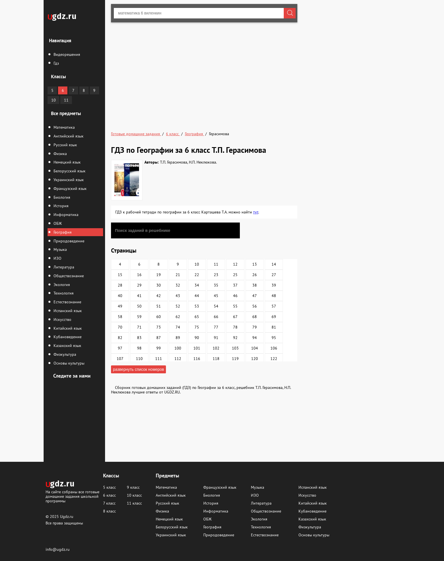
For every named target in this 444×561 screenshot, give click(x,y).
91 (216, 337)
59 (139, 316)
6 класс (109, 495)
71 (139, 327)
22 (197, 274)
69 (274, 316)
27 (274, 274)
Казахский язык (66, 345)
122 (273, 358)
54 (216, 306)
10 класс (134, 495)
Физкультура (64, 354)
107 (120, 358)
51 (158, 306)
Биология (61, 197)
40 (120, 295)
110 (139, 358)
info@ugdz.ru (58, 549)
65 (197, 316)
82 (120, 337)
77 (216, 327)
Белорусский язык (69, 170)
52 (178, 306)
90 (197, 337)
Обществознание (68, 275)
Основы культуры (68, 363)
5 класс (109, 487)
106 (273, 348)
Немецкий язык (66, 162)
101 (196, 348)
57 (274, 306)
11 (66, 100)
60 (158, 316)
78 (235, 327)
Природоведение (68, 241)
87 (158, 337)
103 (235, 348)
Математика (63, 127)
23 (216, 274)
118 (216, 358)
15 (120, 274)
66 (216, 316)
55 (235, 306)
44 (197, 295)
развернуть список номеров (138, 369)
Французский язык (69, 188)
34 (197, 285)
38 (254, 285)
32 (178, 285)
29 (139, 285)
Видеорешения (66, 54)
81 (274, 327)
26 (254, 274)
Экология (61, 284)
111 (158, 358)
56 (254, 306)
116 (196, 358)
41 (139, 295)
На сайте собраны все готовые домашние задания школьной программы (72, 496)
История (60, 205)
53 (197, 306)
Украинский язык (68, 179)
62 (178, 316)
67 (235, 316)
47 (254, 295)
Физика (59, 153)
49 (120, 306)
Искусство (61, 319)
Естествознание (66, 301)
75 (197, 327)
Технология (63, 293)
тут (255, 212)
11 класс (134, 503)
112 (177, 358)
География (62, 232)
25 (235, 274)
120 (254, 358)
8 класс (109, 511)
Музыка (59, 249)
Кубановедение (67, 336)
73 (158, 327)
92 (235, 337)
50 (139, 306)
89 (178, 337)
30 (158, 285)
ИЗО (56, 258)
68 (254, 316)
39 (274, 285)
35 (216, 285)
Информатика (65, 214)
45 (216, 295)
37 (235, 285)
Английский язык (68, 136)
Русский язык (64, 144)
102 (216, 348)
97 (120, 348)
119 (235, 358)
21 (178, 274)
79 (254, 327)
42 (158, 295)
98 (139, 348)
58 (120, 316)
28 (120, 285)
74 (178, 327)
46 (235, 295)
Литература (63, 267)
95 (274, 337)
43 (178, 295)
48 (274, 295)
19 (158, 274)
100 (177, 348)
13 (254, 264)
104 (254, 348)
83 (139, 337)
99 (158, 348)
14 (274, 264)
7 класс (109, 503)
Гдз (55, 63)
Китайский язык (67, 328)
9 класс (133, 487)
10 (53, 100)
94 (254, 337)
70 (120, 327)
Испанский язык (67, 310)
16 (139, 274)
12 (235, 264)
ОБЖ (57, 223)
